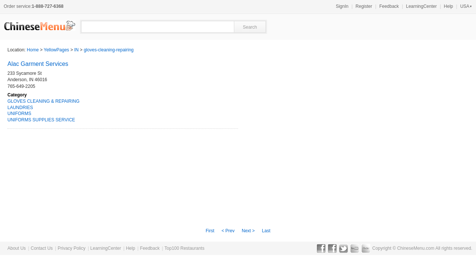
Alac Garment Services (37, 64)
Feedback (389, 6)
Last (266, 230)
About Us (16, 248)
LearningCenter (421, 6)
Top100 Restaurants (184, 248)
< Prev (228, 230)
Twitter (343, 248)
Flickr (365, 248)
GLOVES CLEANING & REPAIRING (43, 101)
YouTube (354, 248)
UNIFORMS (19, 113)
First (210, 230)
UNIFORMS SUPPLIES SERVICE (41, 119)
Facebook (321, 248)
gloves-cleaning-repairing (109, 49)
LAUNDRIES (20, 107)
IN (76, 49)
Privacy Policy (72, 248)
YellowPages (56, 49)
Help (448, 6)
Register (364, 6)
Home (33, 49)
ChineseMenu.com (415, 248)
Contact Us (41, 248)
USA (466, 6)
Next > (248, 230)
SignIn (342, 6)
